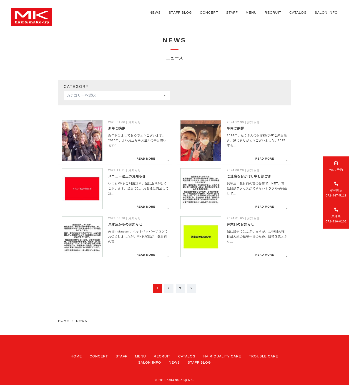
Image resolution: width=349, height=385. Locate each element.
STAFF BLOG (180, 12)
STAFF (232, 12)
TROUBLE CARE (263, 356)
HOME (76, 356)
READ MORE (145, 159)
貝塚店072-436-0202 (336, 215)
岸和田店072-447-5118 (336, 189)
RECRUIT (273, 12)
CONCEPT (209, 12)
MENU (251, 12)
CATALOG (298, 12)
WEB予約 (336, 166)
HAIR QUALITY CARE (222, 356)
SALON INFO (326, 12)
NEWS (155, 12)
